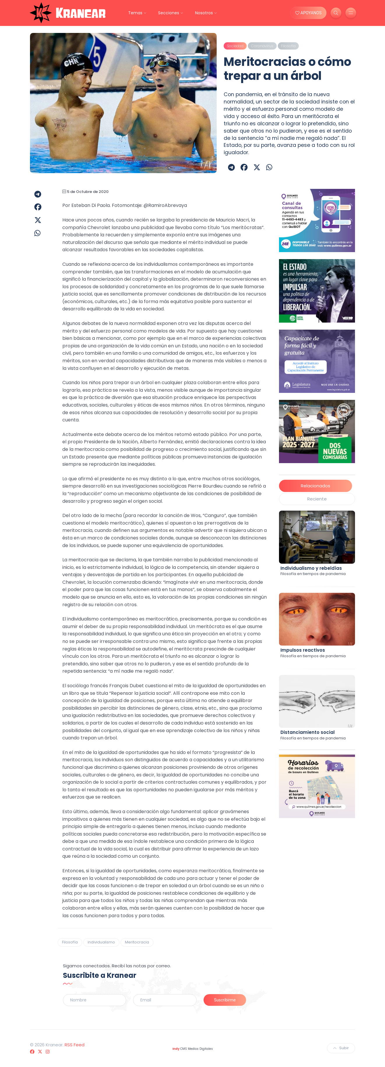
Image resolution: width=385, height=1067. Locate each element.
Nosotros (204, 13)
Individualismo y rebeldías (311, 568)
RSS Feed (74, 1045)
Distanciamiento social (307, 732)
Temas (135, 13)
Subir (341, 1048)
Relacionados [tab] (315, 486)
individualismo (101, 942)
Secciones (168, 13)
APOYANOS (308, 12)
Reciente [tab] (317, 499)
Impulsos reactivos (302, 650)
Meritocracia (137, 942)
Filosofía (70, 942)
